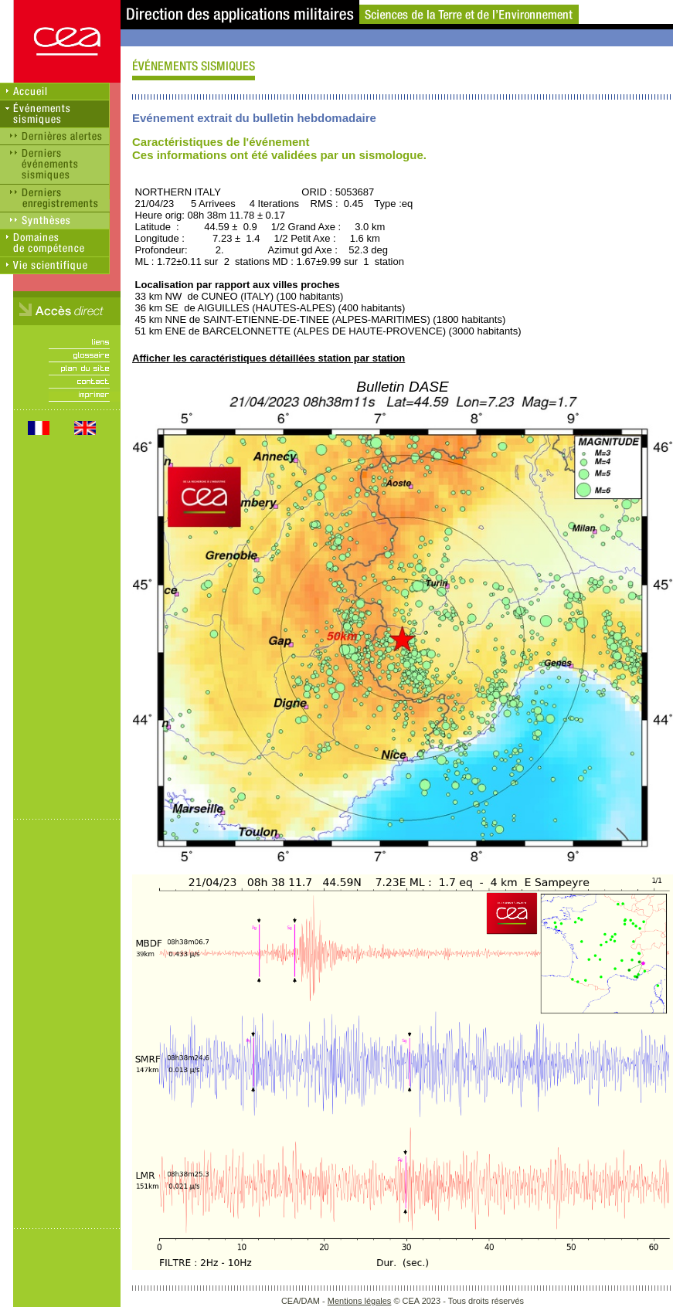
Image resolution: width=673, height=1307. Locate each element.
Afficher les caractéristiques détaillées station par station (268, 358)
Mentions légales (360, 1300)
